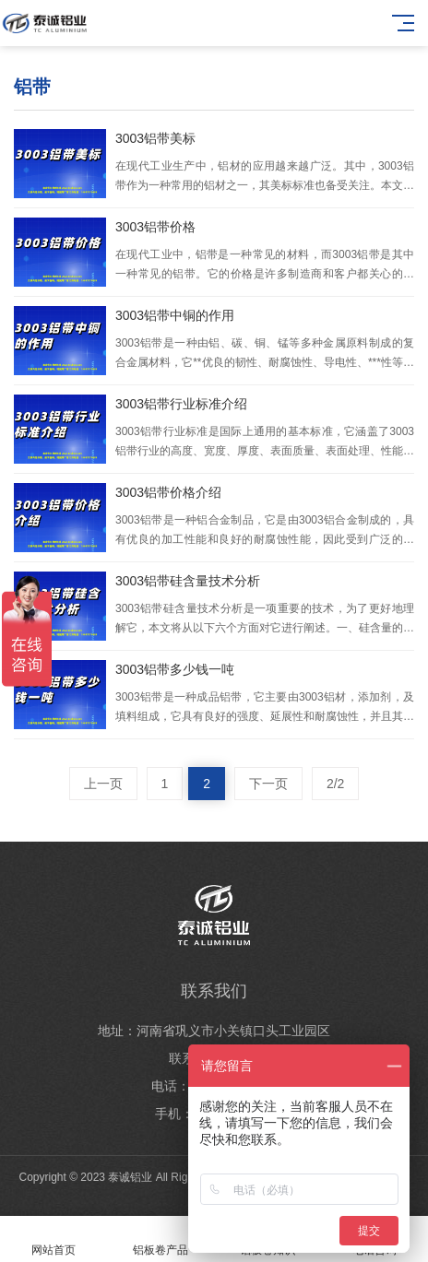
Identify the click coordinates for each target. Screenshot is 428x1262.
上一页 (103, 783)
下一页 (268, 783)
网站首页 (53, 1239)
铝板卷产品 (160, 1239)
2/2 (335, 783)
